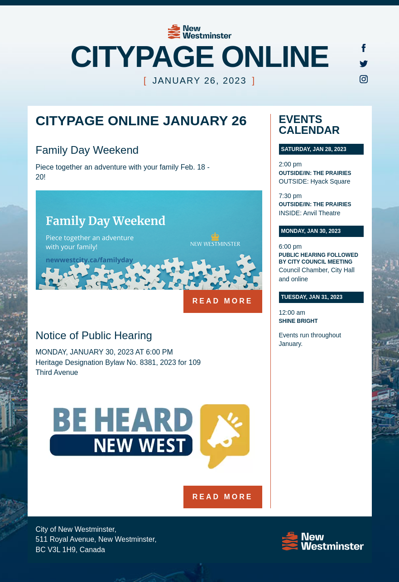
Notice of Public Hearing (94, 335)
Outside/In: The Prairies (315, 173)
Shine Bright (298, 321)
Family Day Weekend (87, 150)
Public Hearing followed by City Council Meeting (318, 258)
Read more (222, 301)
